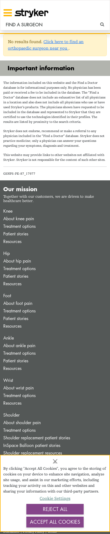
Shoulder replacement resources (32, 453)
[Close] (55, 461)
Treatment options (19, 226)
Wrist (8, 380)
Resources (12, 241)
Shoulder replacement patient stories (36, 438)
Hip (6, 253)
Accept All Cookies (55, 522)
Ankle (8, 338)
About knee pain (18, 219)
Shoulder (11, 415)
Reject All (55, 509)
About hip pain (17, 261)
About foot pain (17, 303)
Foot (7, 296)
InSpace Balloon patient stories (31, 445)
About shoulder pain (22, 423)
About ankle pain (19, 345)
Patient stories (15, 234)
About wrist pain (18, 388)
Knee (7, 211)
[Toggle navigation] (8, 13)
